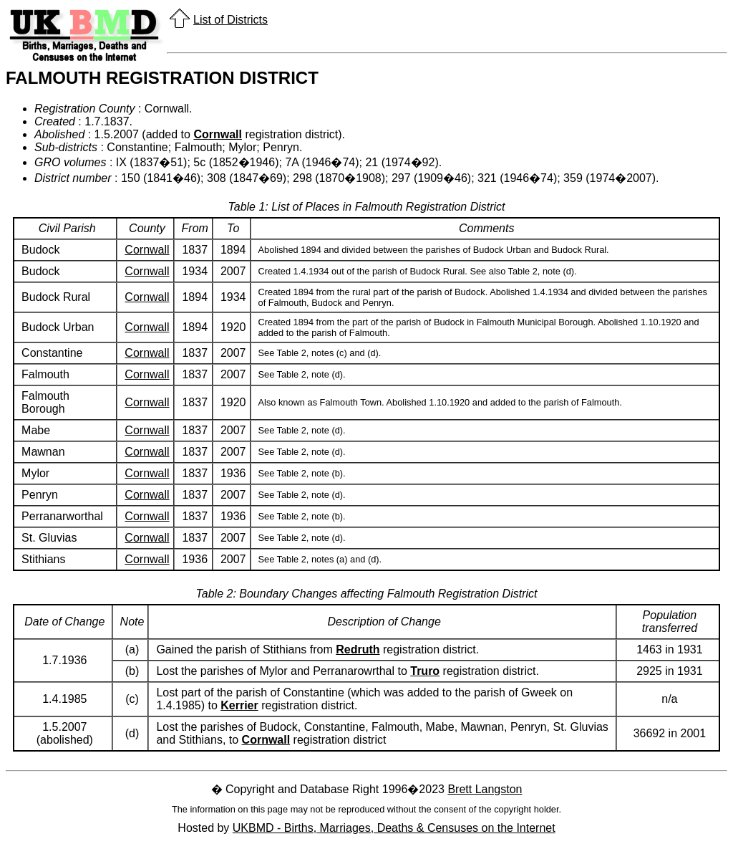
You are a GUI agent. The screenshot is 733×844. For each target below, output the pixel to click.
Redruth (357, 649)
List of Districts (230, 20)
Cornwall (217, 134)
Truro (425, 671)
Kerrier (239, 705)
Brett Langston (484, 789)
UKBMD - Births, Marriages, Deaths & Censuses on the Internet (394, 828)
